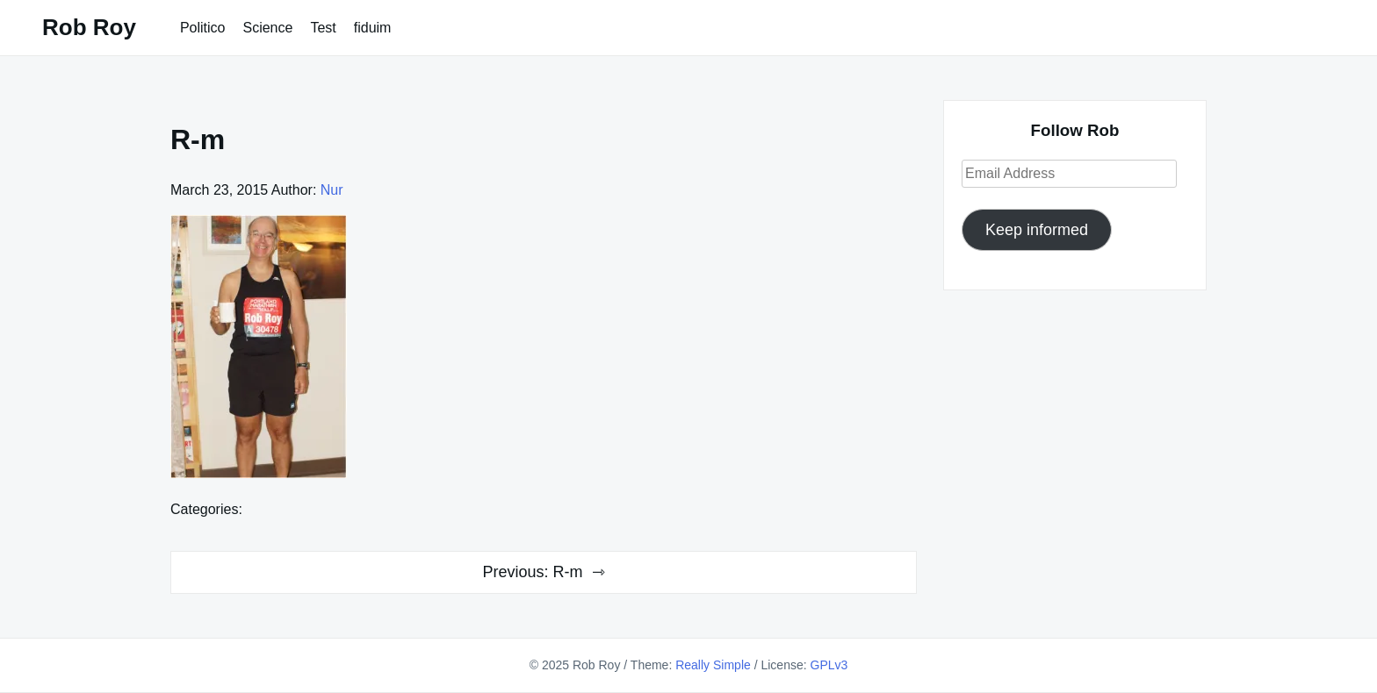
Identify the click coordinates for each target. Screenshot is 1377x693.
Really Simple (713, 665)
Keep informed (1036, 230)
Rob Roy (89, 27)
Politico (203, 27)
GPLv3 (829, 665)
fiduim (373, 27)
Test (322, 27)
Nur (332, 189)
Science (267, 27)
